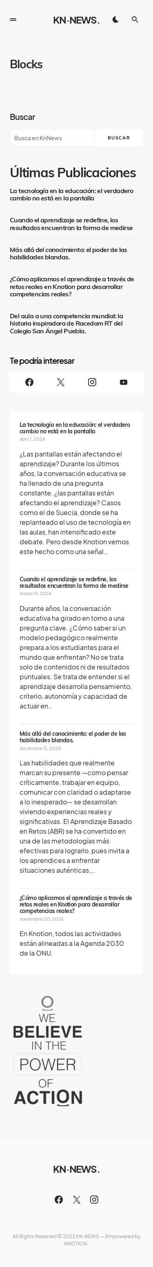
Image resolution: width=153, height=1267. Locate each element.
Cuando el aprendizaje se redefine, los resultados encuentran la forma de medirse (71, 224)
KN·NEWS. (76, 19)
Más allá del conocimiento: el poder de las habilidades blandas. (68, 254)
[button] (13, 19)
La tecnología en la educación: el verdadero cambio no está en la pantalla (71, 195)
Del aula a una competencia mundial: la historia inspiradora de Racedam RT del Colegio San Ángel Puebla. (66, 324)
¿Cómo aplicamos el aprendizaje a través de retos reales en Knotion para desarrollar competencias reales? (72, 287)
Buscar (22, 116)
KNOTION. (76, 1244)
